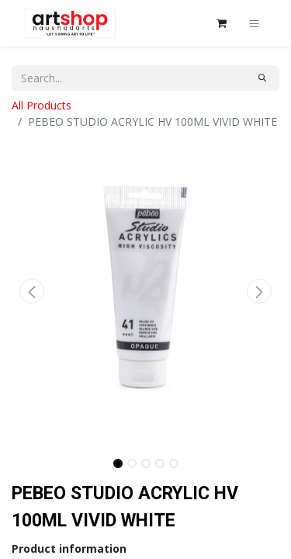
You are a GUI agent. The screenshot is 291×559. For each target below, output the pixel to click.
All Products (41, 105)
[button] (32, 291)
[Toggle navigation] (254, 23)
